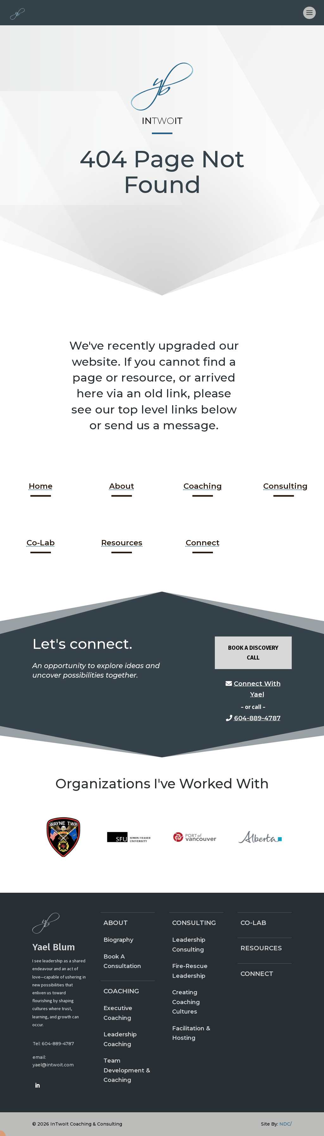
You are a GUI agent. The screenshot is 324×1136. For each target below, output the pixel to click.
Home (41, 486)
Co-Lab (41, 542)
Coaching (203, 486)
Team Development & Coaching (126, 1070)
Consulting (285, 486)
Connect (203, 542)
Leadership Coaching (120, 1039)
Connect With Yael (257, 689)
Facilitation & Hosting (191, 1033)
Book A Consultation (122, 961)
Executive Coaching (117, 1013)
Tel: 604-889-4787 (53, 1043)
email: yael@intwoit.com (53, 1061)
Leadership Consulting (188, 944)
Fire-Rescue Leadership (190, 971)
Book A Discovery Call (253, 652)
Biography (118, 939)
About (121, 486)
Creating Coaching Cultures (186, 1002)
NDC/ (285, 1124)
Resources (121, 542)
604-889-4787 (257, 718)
